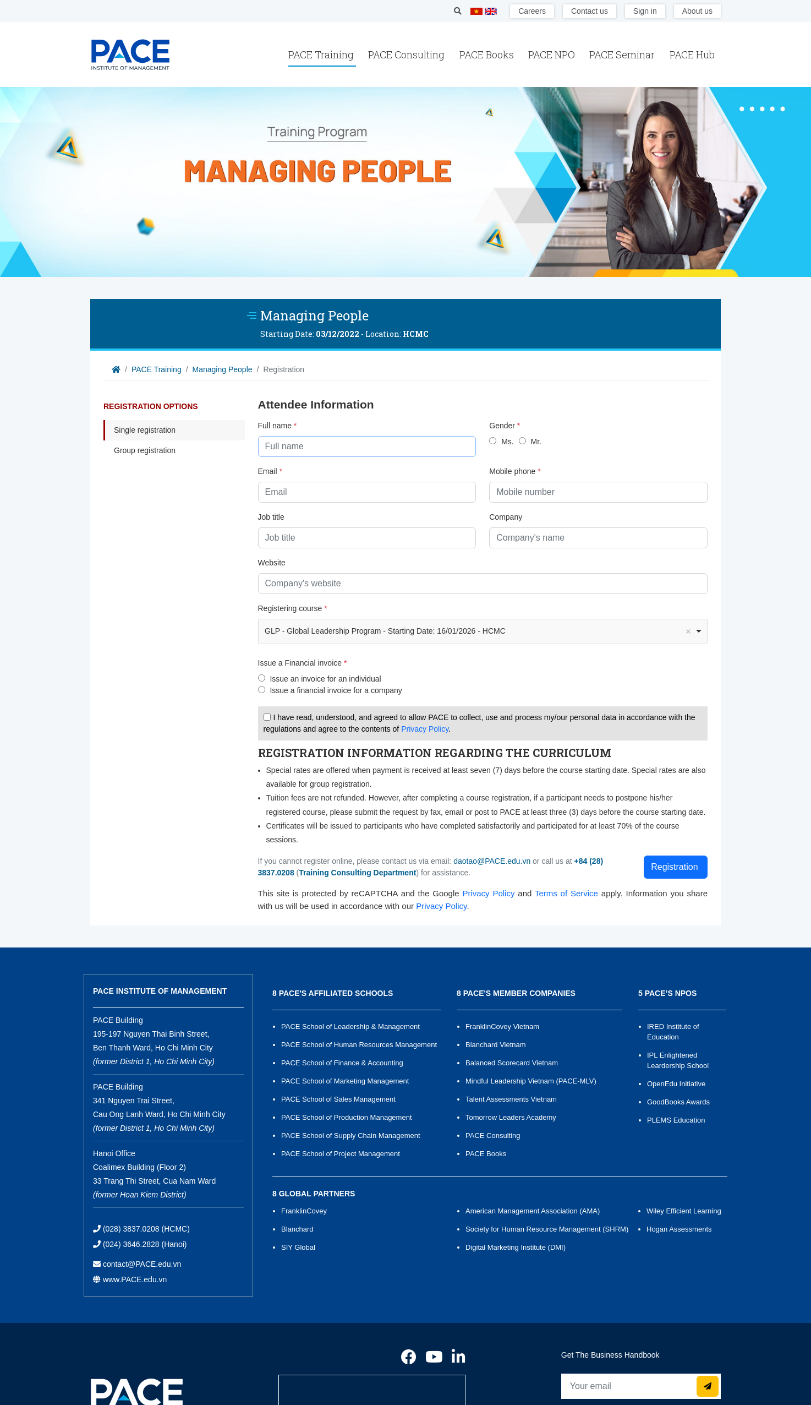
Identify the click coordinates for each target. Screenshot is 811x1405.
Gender (504, 425)
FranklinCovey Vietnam (502, 1026)
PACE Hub (692, 54)
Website (272, 562)
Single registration (145, 430)
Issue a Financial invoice (302, 662)
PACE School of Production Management (346, 1117)
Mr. (535, 441)
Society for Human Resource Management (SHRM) (546, 1229)
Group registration (145, 450)
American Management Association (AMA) (532, 1211)
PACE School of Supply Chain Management (350, 1135)
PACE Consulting (407, 54)
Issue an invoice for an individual (325, 678)
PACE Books (487, 54)
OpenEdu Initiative (676, 1084)
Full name (277, 425)
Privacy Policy (424, 729)
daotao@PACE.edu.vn (491, 861)
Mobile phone (514, 471)
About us (697, 11)
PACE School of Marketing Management (345, 1081)
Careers (532, 11)
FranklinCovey (304, 1211)
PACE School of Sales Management (338, 1099)
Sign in (645, 11)
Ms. (507, 441)
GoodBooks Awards (678, 1102)
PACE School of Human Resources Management (359, 1045)
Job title (271, 517)
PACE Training (322, 54)
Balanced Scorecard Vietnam (511, 1063)
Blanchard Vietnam (495, 1045)
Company (505, 517)
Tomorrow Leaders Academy (510, 1117)
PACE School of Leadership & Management (350, 1026)
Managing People (223, 369)
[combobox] (483, 631)
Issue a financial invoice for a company (336, 690)
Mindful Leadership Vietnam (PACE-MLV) (530, 1081)
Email (270, 471)
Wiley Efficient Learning (683, 1211)
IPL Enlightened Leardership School (678, 1060)
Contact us (589, 11)
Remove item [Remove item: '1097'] (688, 631)
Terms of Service (566, 893)
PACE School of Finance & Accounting (342, 1063)
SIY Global (298, 1247)
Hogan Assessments (679, 1229)
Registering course (292, 608)
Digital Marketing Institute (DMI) (515, 1247)
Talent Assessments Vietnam (511, 1099)
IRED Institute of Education (673, 1031)
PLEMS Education (676, 1120)
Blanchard (297, 1229)
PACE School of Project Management (340, 1154)
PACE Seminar (623, 54)
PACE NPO (552, 54)
